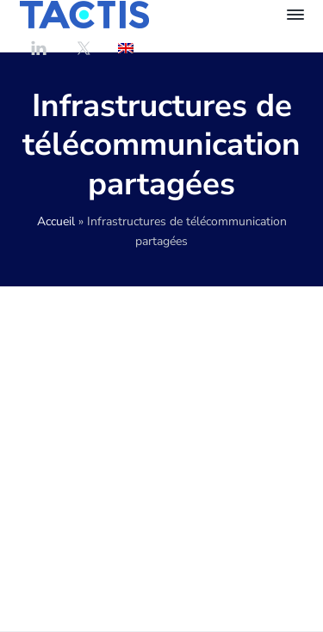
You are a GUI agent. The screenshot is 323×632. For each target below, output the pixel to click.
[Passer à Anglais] (125, 47)
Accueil (56, 221)
